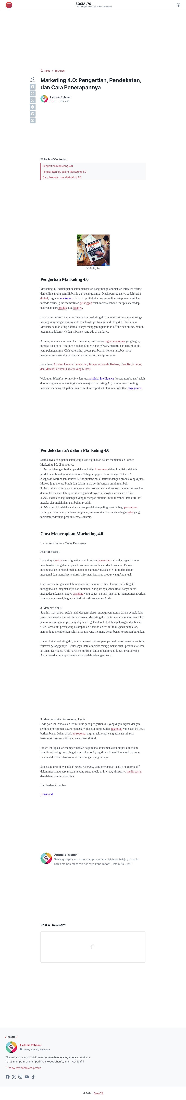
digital (44, 298)
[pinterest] (33, 114)
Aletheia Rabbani (30, 1045)
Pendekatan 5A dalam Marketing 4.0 (64, 171)
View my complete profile (23, 1068)
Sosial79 (83, 4)
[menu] (9, 5)
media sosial (134, 771)
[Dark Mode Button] (178, 5)
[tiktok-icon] (33, 1077)
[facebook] (33, 87)
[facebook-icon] (8, 1077)
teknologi (116, 728)
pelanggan (86, 303)
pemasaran (104, 560)
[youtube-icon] (27, 1077)
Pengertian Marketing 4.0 (58, 166)
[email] (33, 120)
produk (62, 307)
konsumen (101, 469)
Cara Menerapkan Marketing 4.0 (62, 177)
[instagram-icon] (20, 1077)
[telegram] (33, 107)
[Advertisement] (93, 39)
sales (130, 512)
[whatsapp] (33, 100)
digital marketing (115, 341)
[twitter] (33, 93)
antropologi (79, 733)
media (58, 560)
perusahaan (130, 507)
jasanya (77, 307)
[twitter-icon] (14, 1077)
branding (78, 593)
